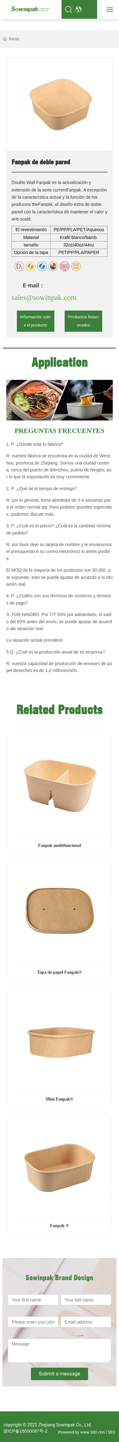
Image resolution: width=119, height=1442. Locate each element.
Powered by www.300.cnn (81, 1432)
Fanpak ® (59, 1225)
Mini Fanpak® (59, 1099)
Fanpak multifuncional (59, 845)
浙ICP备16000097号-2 (25, 1431)
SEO (112, 1432)
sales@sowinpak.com (44, 297)
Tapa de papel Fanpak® (59, 972)
